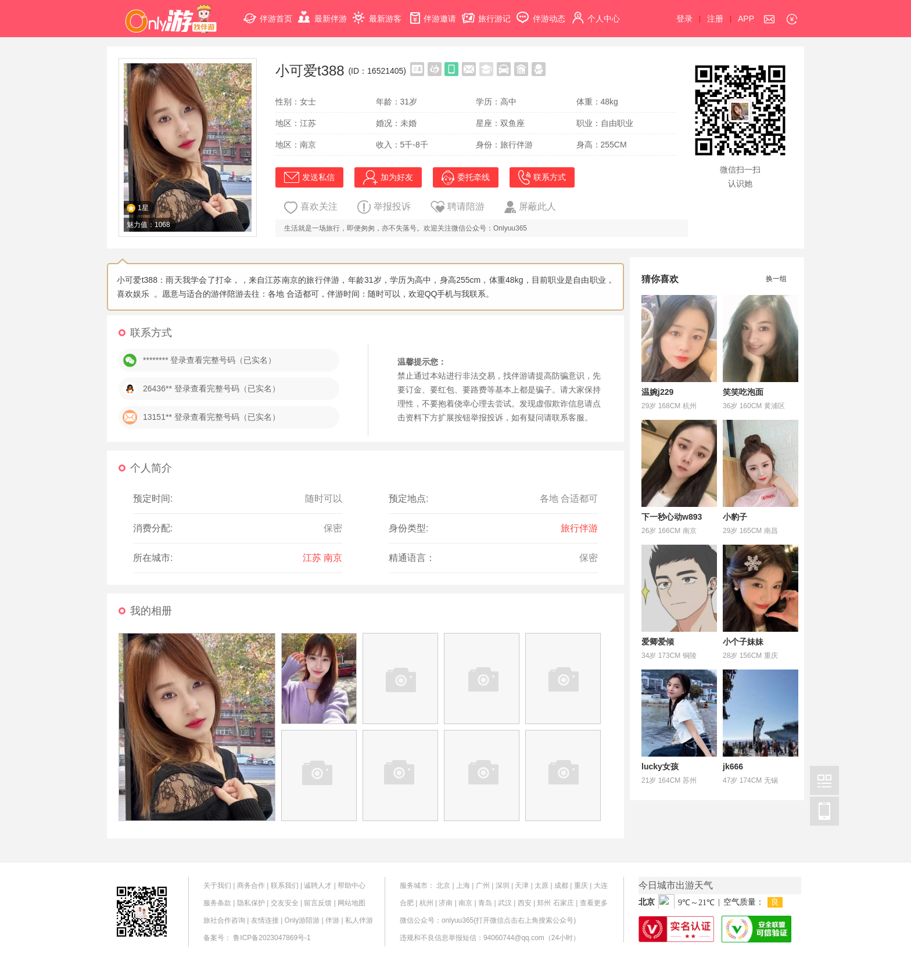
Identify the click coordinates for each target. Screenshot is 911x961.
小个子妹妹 (743, 641)
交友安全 (285, 903)
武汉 (505, 903)
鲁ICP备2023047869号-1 (271, 938)
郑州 (544, 903)
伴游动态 (541, 12)
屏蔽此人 (530, 207)
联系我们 (285, 885)
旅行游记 (486, 12)
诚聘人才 (318, 885)
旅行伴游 (579, 528)
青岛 (485, 903)
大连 (601, 885)
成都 (561, 885)
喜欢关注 (311, 207)
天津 (522, 885)
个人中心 (595, 12)
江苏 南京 (322, 558)
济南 (446, 903)
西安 (525, 903)
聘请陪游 (458, 207)
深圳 (503, 885)
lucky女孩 (660, 766)
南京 (465, 903)
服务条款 (217, 903)
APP (746, 18)
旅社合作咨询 (224, 920)
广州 (483, 885)
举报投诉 (384, 207)
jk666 (733, 766)
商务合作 (251, 885)
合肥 (407, 903)
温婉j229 (657, 392)
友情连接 (265, 920)
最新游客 (377, 12)
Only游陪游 (302, 920)
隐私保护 (251, 903)
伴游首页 (267, 12)
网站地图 (351, 903)
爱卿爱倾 (657, 641)
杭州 (426, 903)
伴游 (332, 920)
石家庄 (563, 903)
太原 (541, 885)
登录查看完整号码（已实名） (227, 388)
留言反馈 (318, 903)
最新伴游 (322, 12)
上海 (463, 885)
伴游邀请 (431, 12)
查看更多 (594, 903)
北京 (443, 885)
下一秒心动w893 (671, 516)
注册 (715, 18)
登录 (684, 18)
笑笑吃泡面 (743, 392)
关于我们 (217, 885)
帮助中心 (351, 885)
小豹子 (735, 516)
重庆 (581, 885)
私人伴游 (359, 920)
